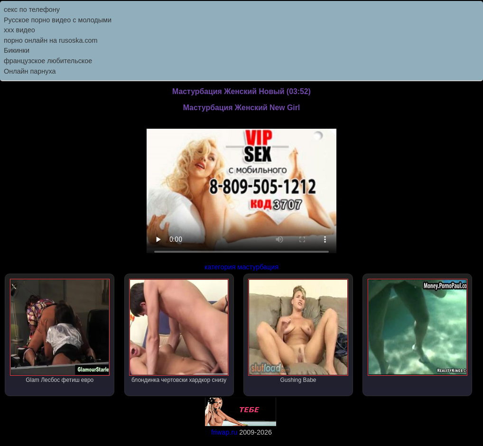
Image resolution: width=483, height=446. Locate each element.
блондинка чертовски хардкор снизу (179, 331)
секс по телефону (32, 9)
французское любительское (48, 61)
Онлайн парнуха (30, 71)
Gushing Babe (298, 331)
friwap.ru (224, 432)
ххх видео (19, 30)
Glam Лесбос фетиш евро (60, 331)
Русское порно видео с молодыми (57, 20)
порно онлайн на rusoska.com (51, 40)
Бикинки (16, 50)
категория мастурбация (241, 267)
